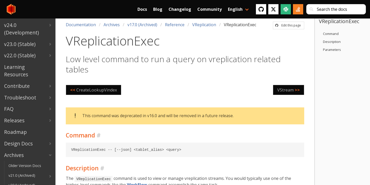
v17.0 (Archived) (142, 24)
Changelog (180, 9)
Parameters (332, 49)
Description (332, 41)
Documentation (81, 24)
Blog (157, 9)
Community (209, 9)
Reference (174, 24)
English (235, 9)
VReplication (204, 24)
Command (331, 33)
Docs (142, 9)
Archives (112, 24)
